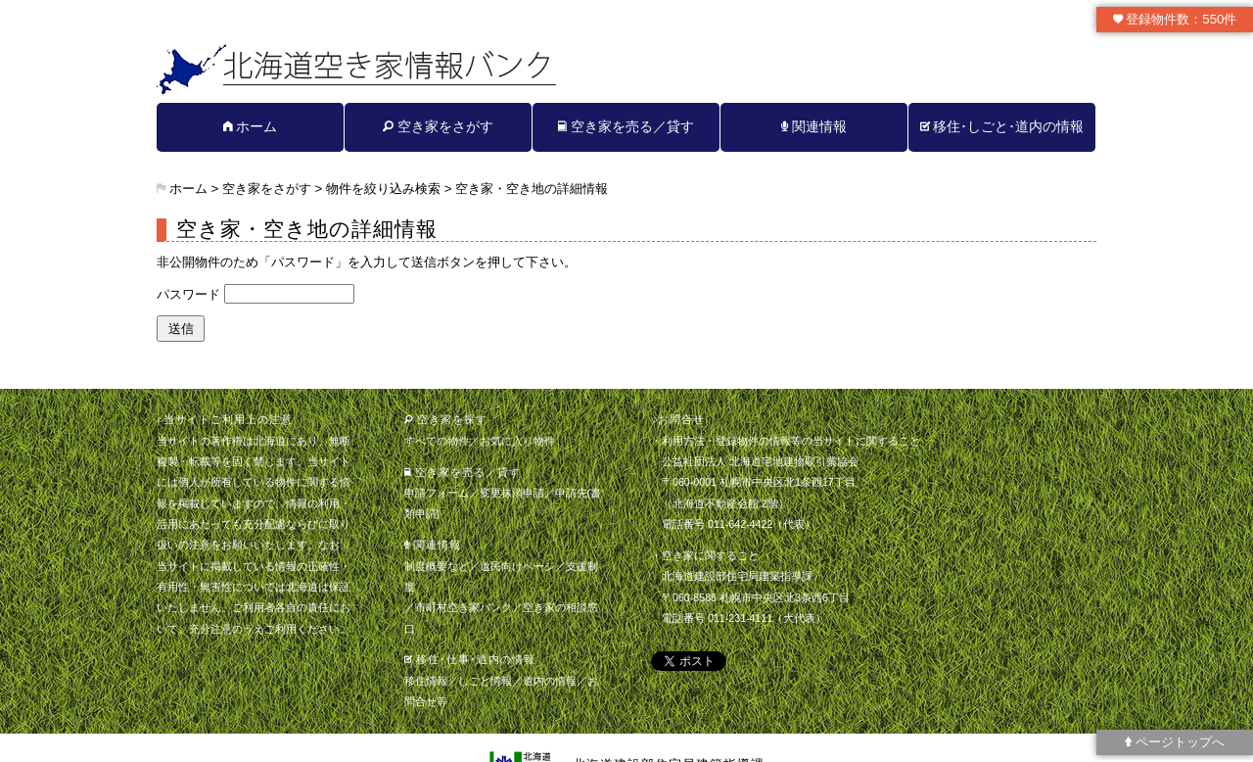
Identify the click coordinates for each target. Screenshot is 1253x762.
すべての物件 (436, 441)
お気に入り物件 (517, 441)
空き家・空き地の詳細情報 (531, 188)
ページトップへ (1175, 742)
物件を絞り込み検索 (383, 188)
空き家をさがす (438, 126)
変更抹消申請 (512, 493)
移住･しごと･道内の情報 (1002, 126)
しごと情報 (485, 681)
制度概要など (436, 566)
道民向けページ (517, 566)
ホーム (250, 126)
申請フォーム (436, 493)
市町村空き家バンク (463, 607)
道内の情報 (550, 681)
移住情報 (425, 681)
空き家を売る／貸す (626, 126)
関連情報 (814, 126)
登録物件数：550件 (1175, 19)
